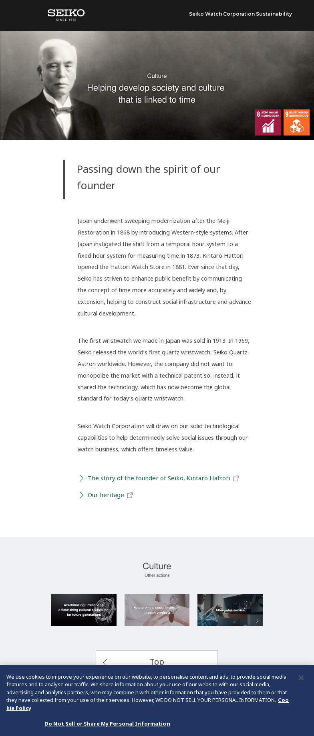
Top (156, 661)
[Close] (301, 679)
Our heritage (111, 495)
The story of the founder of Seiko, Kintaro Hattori (164, 478)
